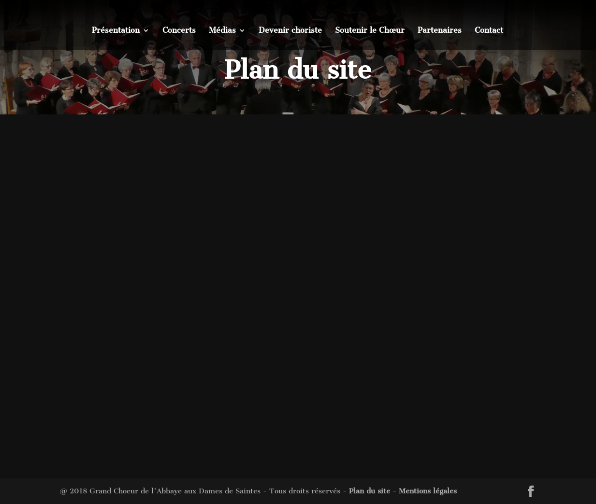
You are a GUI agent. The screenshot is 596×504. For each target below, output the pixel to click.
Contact (489, 31)
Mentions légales (428, 491)
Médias (222, 31)
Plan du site (369, 491)
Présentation (116, 31)
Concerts (179, 31)
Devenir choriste (290, 31)
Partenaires (440, 31)
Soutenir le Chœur (370, 31)
